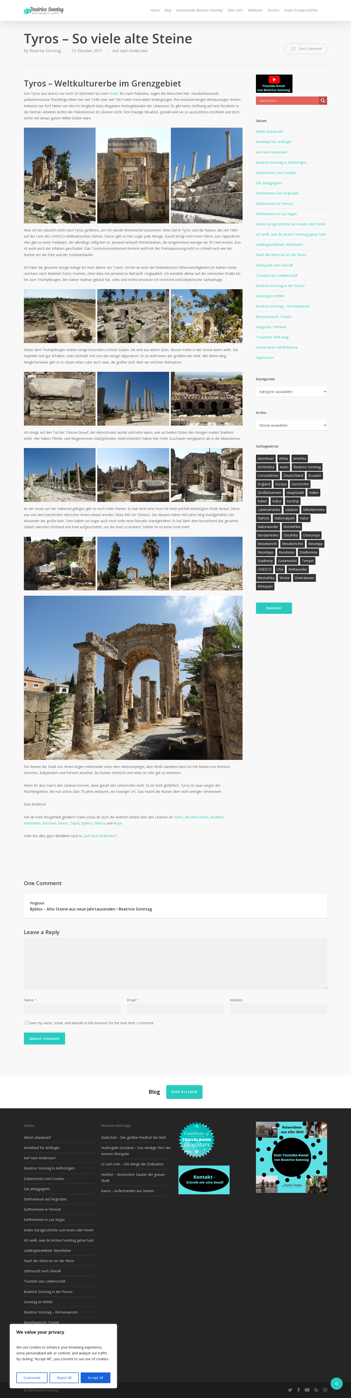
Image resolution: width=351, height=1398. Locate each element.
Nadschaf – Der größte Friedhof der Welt (133, 1137)
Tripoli (74, 823)
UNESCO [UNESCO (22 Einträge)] (265, 569)
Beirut (63, 823)
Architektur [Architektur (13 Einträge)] (266, 467)
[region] (63, 1356)
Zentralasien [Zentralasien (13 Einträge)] (304, 577)
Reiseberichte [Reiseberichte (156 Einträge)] (292, 543)
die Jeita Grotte (197, 817)
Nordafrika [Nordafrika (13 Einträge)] (291, 526)
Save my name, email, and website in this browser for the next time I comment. (91, 1023)
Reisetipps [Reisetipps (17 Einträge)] (266, 552)
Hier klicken (184, 1092)
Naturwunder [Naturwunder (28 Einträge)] (268, 526)
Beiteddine (32, 823)
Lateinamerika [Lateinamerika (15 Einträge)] (269, 509)
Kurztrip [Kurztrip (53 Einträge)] (293, 501)
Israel (113, 93)
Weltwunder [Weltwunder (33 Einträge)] (297, 569)
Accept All (95, 1377)
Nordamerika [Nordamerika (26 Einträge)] (268, 535)
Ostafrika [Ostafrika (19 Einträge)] (290, 535)
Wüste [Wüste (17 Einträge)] (285, 577)
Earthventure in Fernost (274, 203)
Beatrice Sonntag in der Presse (280, 285)
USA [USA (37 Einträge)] (280, 569)
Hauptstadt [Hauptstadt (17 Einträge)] (295, 492)
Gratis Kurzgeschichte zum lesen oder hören (291, 224)
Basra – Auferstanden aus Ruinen (127, 1190)
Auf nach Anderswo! (100, 835)
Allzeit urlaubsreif (269, 131)
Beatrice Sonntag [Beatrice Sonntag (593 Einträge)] (307, 467)
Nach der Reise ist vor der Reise (281, 254)
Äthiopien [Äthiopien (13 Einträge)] (265, 586)
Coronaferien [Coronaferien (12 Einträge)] (268, 475)
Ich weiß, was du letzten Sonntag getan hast (291, 234)
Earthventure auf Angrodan (277, 193)
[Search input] (289, 100)
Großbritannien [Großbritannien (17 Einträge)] (269, 492)
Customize (32, 1377)
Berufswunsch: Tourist (273, 316)
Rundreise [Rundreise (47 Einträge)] (286, 552)
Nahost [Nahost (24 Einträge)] (263, 518)
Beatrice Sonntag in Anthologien (281, 162)
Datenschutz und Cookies (276, 172)
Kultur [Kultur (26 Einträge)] (277, 501)
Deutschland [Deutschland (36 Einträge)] (293, 475)
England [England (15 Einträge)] (264, 484)
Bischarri (49, 823)
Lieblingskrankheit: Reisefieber (279, 244)
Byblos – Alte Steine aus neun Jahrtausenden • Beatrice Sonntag (91, 909)
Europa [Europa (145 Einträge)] (280, 484)
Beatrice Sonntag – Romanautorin (283, 306)
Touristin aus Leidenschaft (277, 275)
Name (30, 1000)
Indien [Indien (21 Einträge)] (314, 492)
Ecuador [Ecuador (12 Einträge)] (314, 475)
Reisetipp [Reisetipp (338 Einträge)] (315, 543)
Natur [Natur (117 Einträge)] (304, 518)
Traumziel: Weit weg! (272, 337)
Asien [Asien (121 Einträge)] (284, 467)
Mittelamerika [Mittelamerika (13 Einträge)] (314, 509)
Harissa (100, 823)
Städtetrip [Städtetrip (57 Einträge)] (265, 560)
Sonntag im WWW (270, 296)
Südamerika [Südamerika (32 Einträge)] (287, 560)
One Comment (305, 49)
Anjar (118, 823)
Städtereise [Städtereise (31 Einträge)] (308, 552)
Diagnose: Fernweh (271, 327)
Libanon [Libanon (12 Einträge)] (291, 509)
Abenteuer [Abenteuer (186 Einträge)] (266, 458)
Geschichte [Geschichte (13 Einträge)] (300, 484)
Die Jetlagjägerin (269, 183)
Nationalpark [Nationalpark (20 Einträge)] (284, 518)
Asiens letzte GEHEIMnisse (277, 347)
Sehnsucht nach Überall (274, 265)
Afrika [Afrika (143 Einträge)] (283, 458)
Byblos (86, 823)
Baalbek (217, 817)
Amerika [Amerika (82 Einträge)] (299, 458)
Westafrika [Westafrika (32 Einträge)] (266, 577)
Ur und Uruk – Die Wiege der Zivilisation (132, 1164)
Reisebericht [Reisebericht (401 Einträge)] (267, 543)
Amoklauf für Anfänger (274, 141)
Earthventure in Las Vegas (276, 213)
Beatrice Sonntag (45, 50)
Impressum (265, 357)
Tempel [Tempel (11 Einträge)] (308, 560)
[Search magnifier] (323, 100)
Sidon (178, 817)
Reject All (64, 1377)
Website (236, 1000)
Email (132, 1000)
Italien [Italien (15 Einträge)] (262, 501)
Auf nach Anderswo (130, 50)
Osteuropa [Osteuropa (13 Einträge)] (311, 535)
